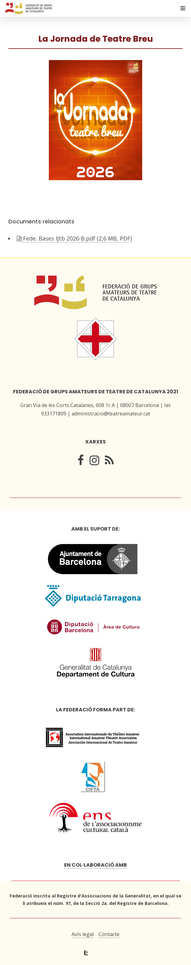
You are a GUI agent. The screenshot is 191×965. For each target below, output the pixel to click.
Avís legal (83, 934)
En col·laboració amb (95, 865)
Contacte (109, 934)
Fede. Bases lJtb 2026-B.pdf (76, 238)
